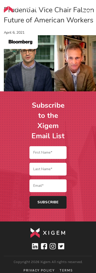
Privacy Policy (39, 270)
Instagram (52, 246)
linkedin (35, 246)
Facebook (44, 246)
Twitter (61, 246)
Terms (66, 270)
